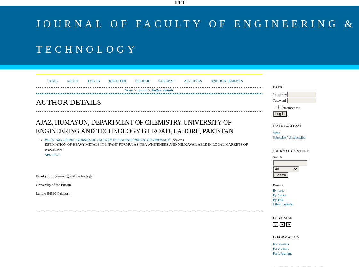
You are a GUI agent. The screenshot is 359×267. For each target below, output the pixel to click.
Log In (94, 81)
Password (279, 100)
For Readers (281, 244)
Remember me (290, 108)
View (276, 132)
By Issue (278, 190)
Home (52, 81)
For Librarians (282, 253)
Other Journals (282, 204)
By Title (278, 200)
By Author (280, 195)
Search (142, 81)
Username (280, 94)
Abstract (53, 154)
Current (166, 81)
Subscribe (279, 137)
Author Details (162, 90)
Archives (193, 81)
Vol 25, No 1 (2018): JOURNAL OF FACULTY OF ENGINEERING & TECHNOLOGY (107, 139)
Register (117, 81)
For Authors (281, 248)
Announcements (227, 81)
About (73, 81)
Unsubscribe (297, 137)
